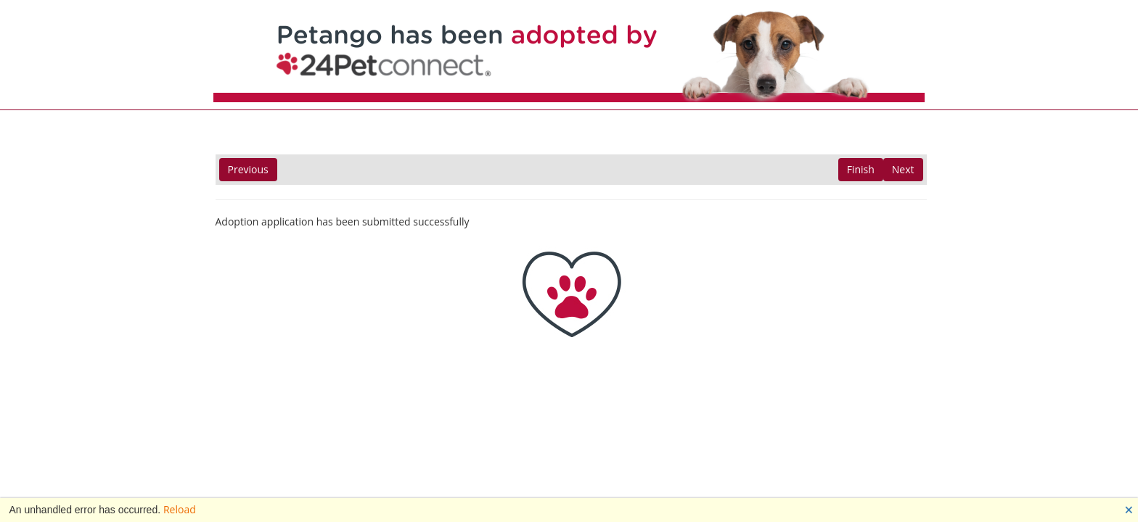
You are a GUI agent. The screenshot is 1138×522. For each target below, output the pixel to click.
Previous (248, 169)
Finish (861, 169)
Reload (179, 509)
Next (903, 169)
